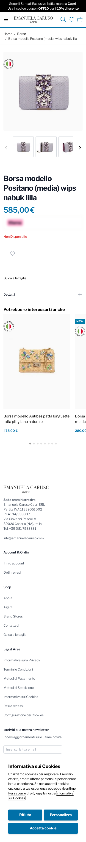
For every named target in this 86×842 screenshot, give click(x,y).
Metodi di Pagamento (19, 678)
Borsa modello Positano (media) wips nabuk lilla (42, 38)
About (7, 598)
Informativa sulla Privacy (21, 660)
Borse (21, 34)
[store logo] (33, 19)
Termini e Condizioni (18, 669)
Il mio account (13, 563)
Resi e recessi (13, 706)
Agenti (8, 607)
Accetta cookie (43, 828)
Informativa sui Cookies (20, 697)
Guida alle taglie (14, 634)
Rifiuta (25, 815)
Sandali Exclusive (33, 3)
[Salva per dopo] (12, 253)
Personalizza (61, 815)
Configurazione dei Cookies (23, 715)
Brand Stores (13, 616)
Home (7, 34)
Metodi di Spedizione (18, 688)
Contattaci (11, 625)
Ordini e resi (12, 572)
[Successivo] (80, 147)
